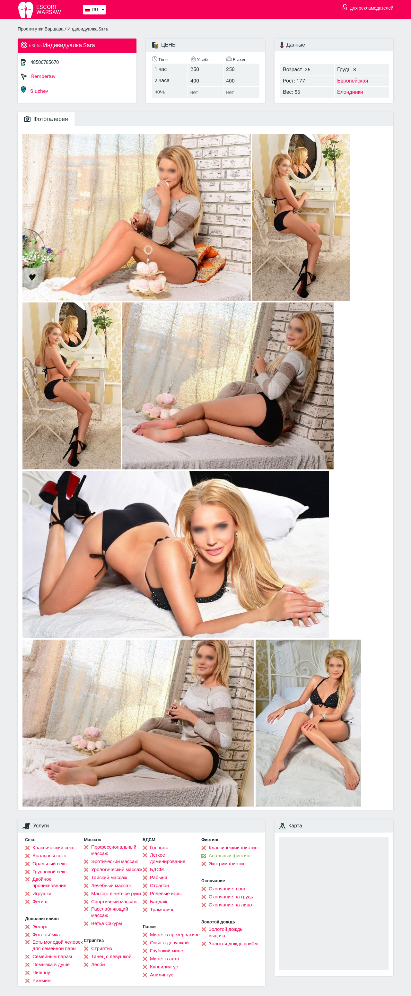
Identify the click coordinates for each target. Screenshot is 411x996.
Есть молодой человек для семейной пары (57, 945)
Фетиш (40, 901)
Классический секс (53, 848)
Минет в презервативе (175, 935)
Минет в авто (164, 959)
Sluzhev (34, 90)
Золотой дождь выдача (225, 932)
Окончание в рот (227, 889)
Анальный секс (49, 856)
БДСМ (157, 869)
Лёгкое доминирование (167, 858)
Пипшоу (41, 972)
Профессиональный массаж (113, 850)
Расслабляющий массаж (109, 912)
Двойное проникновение (49, 882)
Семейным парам (52, 956)
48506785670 (45, 62)
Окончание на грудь (231, 897)
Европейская (352, 81)
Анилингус (161, 975)
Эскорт (40, 927)
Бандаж (158, 901)
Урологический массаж (116, 869)
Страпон (159, 885)
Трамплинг (162, 910)
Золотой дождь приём (233, 944)
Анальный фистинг (230, 856)
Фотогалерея (46, 119)
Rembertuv (38, 76)
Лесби (98, 964)
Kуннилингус (164, 967)
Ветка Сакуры (106, 923)
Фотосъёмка (46, 935)
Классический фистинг (234, 848)
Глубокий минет (167, 951)
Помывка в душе (51, 964)
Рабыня (158, 877)
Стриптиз (101, 948)
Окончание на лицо (230, 905)
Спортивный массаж (114, 901)
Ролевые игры (166, 893)
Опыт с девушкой (169, 943)
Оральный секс (49, 864)
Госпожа (159, 848)
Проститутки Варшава (41, 28)
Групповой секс (49, 872)
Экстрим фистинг (228, 864)
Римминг (42, 980)
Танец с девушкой (111, 956)
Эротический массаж (114, 861)
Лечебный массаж (111, 885)
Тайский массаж (109, 877)
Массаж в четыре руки (116, 893)
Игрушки (41, 893)
